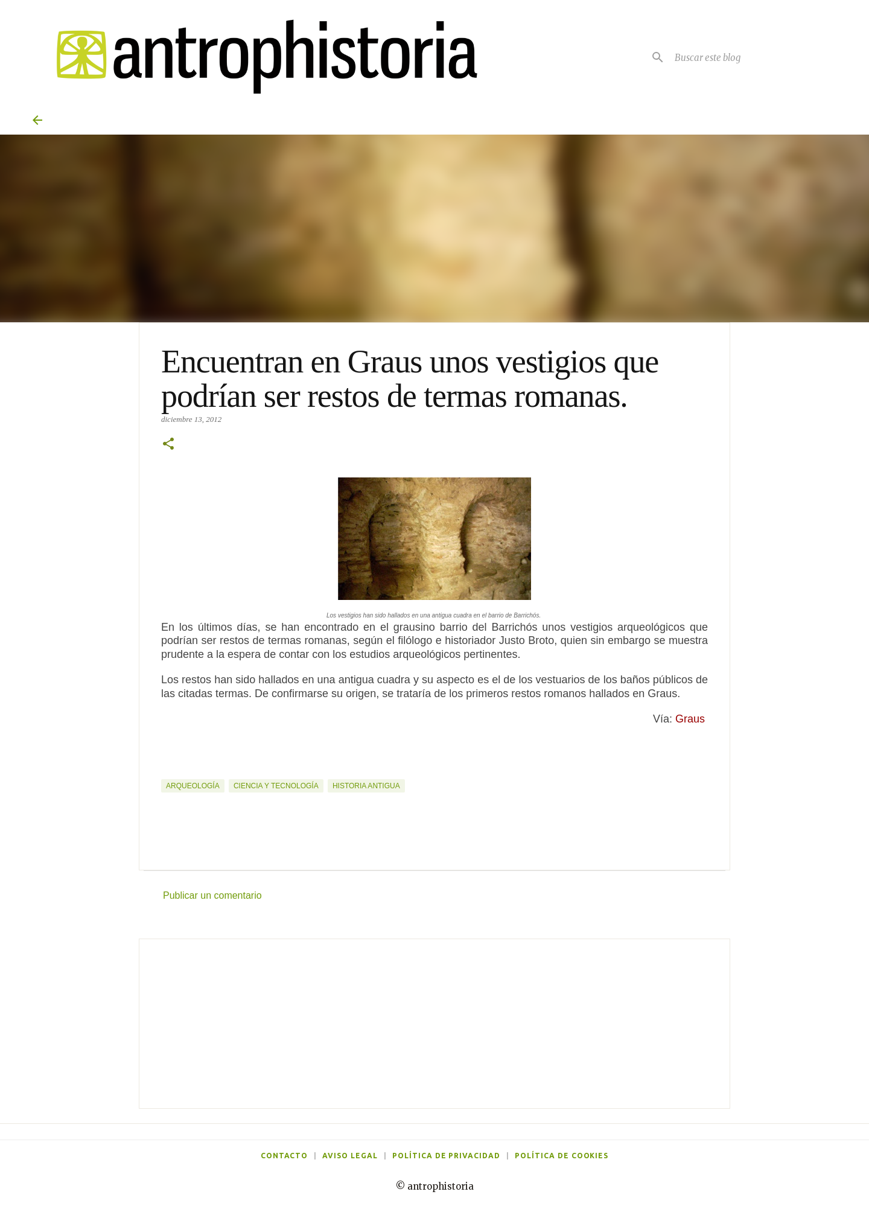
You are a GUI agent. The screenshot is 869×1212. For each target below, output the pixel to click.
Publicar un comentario (212, 895)
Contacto (284, 1155)
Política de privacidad (446, 1155)
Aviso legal (350, 1155)
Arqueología (193, 786)
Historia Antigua (366, 786)
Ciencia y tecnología (276, 786)
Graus (691, 719)
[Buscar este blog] (754, 57)
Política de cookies (561, 1155)
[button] (168, 444)
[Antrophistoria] (259, 57)
